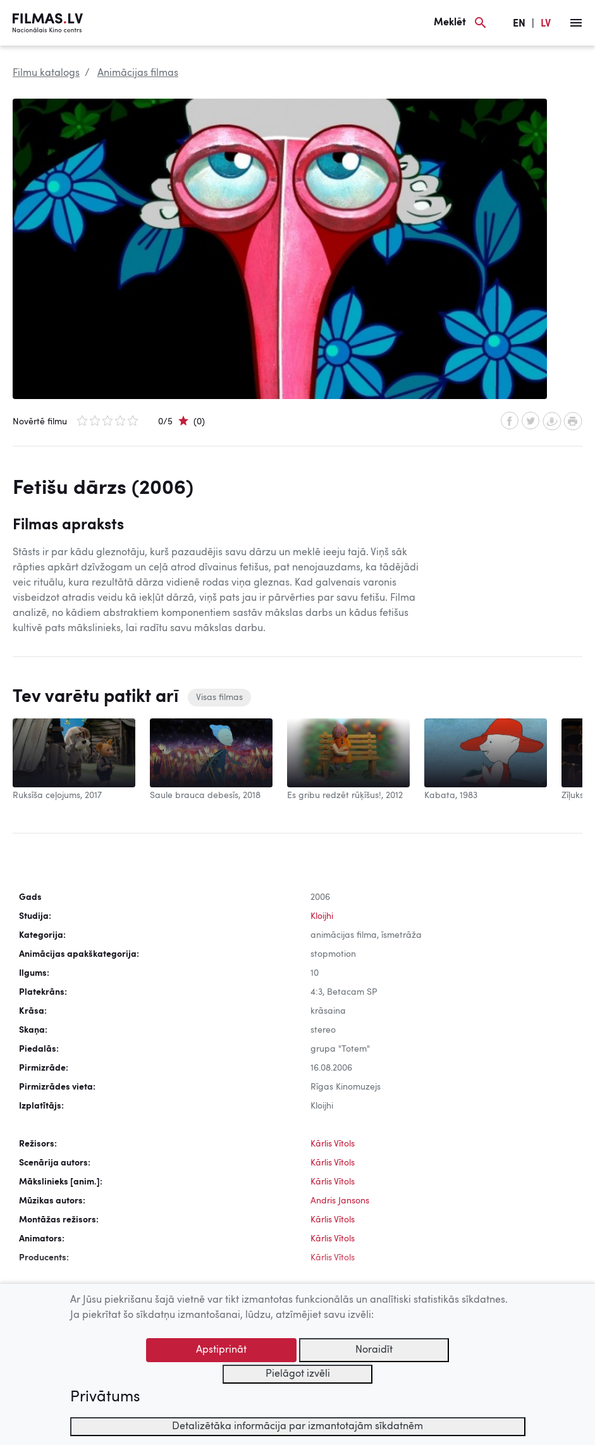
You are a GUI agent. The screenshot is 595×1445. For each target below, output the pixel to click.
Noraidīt (374, 1350)
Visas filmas (219, 697)
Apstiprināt (221, 1350)
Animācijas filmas (137, 73)
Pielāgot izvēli (298, 1374)
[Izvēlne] (576, 22)
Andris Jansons (339, 1200)
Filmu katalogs (46, 73)
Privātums (105, 1397)
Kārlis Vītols (332, 1144)
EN (519, 24)
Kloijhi (321, 916)
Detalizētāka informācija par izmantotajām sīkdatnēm (297, 1427)
